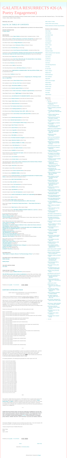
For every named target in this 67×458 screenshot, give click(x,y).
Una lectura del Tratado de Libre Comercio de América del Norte (16, 53)
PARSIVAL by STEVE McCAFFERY (52, 135)
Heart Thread (14, 125)
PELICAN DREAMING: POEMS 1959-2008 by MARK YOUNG (54, 190)
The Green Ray (14, 47)
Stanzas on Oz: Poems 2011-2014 (10, 233)
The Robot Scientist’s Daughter (18, 137)
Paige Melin (47, 78)
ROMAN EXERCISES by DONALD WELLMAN (53, 181)
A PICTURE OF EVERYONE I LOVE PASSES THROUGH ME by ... (54, 111)
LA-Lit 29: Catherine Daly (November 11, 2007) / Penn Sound (22, 200)
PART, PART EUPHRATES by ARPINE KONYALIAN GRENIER (54, 276)
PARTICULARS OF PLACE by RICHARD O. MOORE (54, 118)
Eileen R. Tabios (48, 48)
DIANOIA (4, 240)
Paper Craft (13, 199)
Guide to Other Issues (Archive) (51, 23)
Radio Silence (15, 101)
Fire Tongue (5, 223)
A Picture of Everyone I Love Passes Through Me (22, 38)
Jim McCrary (47, 60)
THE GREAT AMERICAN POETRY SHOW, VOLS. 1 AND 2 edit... (53, 296)
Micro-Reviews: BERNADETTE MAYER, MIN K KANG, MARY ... (54, 300)
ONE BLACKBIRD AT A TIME (18, 142)
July (49, 101)
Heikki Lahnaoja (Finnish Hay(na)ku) (52, 52)
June (49, 319)
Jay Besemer (48, 58)
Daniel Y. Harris (48, 44)
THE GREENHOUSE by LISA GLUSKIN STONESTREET (54, 268)
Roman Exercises (15, 103)
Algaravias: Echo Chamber (8, 236)
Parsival (12, 62)
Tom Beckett (47, 90)
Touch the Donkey (6, 217)
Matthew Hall (48, 72)
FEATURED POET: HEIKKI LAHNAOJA (53, 313)
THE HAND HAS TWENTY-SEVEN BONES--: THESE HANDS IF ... (53, 289)
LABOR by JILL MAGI (52, 283)
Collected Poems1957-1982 (8, 231)
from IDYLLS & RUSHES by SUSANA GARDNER (53, 230)
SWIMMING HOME (15, 173)
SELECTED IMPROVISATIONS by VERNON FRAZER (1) (54, 196)
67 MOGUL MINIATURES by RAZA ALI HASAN (53, 115)
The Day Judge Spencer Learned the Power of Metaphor (15, 245)
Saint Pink (14, 165)
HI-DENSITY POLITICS (7, 248)
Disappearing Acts (29, 76)
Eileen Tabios (7, 31)
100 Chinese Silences (21, 67)
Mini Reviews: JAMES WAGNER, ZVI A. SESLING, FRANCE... (54, 304)
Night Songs (18, 93)
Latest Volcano (14, 127)
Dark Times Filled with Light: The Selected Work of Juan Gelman (27, 59)
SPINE (4, 229)
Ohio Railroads (15, 145)
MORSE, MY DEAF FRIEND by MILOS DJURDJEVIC (54, 253)
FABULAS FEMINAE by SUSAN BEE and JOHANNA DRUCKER (54, 173)
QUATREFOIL (15, 189)
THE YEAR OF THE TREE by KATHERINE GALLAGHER (54, 154)
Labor (11, 197)
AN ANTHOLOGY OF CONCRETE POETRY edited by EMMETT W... (54, 169)
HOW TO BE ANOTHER (16, 179)
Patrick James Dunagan (50, 80)
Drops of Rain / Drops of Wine (9, 241)
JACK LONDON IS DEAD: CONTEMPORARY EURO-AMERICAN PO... (53, 246)
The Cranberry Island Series (16, 106)
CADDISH (13, 150)
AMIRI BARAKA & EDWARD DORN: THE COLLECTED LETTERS (53, 142)
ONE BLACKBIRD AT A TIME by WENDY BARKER (54, 224)
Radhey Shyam (6, 261)
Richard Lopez (48, 86)
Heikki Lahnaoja (6, 259)
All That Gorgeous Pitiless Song (19, 122)
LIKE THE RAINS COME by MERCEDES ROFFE (53, 193)
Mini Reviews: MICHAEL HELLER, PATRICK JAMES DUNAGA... (54, 307)
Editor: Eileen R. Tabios (50, 21)
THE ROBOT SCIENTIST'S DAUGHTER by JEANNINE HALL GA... (54, 218)
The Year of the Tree (16, 83)
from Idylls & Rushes (18, 147)
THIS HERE (14, 132)
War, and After (13, 181)
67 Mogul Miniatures (18, 42)
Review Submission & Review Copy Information (54, 25)
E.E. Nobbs (47, 46)
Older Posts (39, 443)
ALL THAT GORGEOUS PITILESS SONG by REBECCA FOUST (54, 202)
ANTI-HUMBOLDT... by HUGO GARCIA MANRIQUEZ (54, 126)
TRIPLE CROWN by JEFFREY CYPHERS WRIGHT (54, 293)
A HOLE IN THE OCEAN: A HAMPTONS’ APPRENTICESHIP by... (53, 162)
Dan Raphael (48, 42)
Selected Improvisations (16, 117)
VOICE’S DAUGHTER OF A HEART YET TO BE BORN (22, 194)
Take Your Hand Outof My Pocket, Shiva (11, 234)
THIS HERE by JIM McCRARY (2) (54, 215)
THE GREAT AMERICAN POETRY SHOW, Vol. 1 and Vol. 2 (25, 209)
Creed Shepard (48, 40)
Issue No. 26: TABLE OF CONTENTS (16, 24)
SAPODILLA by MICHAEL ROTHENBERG (53, 211)
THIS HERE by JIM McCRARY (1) (54, 213)
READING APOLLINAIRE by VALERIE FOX (53, 187)
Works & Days (6, 214)
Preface (24, 415)
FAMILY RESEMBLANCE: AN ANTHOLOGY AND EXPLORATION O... (53, 259)
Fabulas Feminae (15, 98)
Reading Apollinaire (16, 108)
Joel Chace (47, 62)
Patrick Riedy (48, 82)
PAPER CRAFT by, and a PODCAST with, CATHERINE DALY (54, 285)
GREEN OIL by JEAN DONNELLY (54, 128)
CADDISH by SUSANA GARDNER (52, 233)
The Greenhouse (17, 184)
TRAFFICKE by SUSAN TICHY (54, 145)
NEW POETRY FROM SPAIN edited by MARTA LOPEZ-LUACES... (53, 236)
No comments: (16, 284)
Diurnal (4, 247)
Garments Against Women (17, 88)
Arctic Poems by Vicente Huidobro (20, 50)
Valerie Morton (48, 94)
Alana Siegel (47, 30)
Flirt (13, 168)
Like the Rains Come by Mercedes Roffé (22, 113)
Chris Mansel (48, 38)
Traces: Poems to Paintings (8, 222)
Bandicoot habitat (16, 140)
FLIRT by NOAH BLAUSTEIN (53, 250)
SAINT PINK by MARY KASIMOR (54, 248)
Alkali (13, 65)
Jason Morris (47, 56)
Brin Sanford (47, 36)
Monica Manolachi (49, 74)
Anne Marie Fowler (49, 35)
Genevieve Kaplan (49, 50)
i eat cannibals (14, 156)
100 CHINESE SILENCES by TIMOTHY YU (53, 139)
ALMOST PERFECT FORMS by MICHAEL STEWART (54, 151)
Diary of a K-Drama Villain (8, 216)
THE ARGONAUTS (6, 232)
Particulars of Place (20, 45)
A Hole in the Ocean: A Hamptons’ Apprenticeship (23, 90)
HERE (11, 401)
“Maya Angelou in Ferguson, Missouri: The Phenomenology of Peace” (18, 253)
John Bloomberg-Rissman (50, 64)
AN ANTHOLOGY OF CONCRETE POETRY (21, 96)
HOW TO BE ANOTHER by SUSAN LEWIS (53, 263)
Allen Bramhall (48, 32)
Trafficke (12, 74)
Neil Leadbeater (48, 76)
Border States (15, 159)
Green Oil (14, 56)
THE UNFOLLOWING (16, 85)
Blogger (39, 455)
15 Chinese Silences (7, 243)
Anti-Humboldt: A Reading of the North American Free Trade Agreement (26, 52)
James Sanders (48, 54)
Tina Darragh (48, 88)
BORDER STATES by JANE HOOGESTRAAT (53, 243)
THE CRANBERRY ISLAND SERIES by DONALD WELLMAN (53, 184)
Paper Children (16, 36)
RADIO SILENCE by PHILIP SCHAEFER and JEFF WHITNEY (53, 177)
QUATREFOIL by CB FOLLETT (54, 273)
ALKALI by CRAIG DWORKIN (54, 137)
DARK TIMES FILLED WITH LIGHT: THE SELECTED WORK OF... (53, 131)
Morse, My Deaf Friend (18, 170)
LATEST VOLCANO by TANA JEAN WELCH (53, 208)
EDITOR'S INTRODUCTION (13, 290)
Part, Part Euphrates (18, 192)
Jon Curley (47, 66)
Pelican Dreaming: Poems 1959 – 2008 (19, 111)
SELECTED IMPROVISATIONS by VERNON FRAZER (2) (54, 199)
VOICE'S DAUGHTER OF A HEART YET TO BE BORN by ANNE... (54, 280)
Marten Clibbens (48, 70)
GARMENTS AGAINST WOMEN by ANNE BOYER (54, 159)
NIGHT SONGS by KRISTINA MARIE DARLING (53, 166)
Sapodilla (14, 130)
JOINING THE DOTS (17, 271)
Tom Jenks (5, 266)
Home (20, 443)
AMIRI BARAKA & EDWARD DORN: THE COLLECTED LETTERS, (25, 70)
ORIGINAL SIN (14, 186)
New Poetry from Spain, (18, 152)
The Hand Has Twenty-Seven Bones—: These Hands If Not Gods (26, 203)
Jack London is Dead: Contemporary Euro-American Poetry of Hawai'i (27, 161)
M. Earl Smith (48, 68)
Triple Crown (14, 207)
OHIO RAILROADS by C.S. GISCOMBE (53, 227)
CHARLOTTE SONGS (7, 246)
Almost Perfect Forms (18, 80)
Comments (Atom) (25, 446)
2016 (48, 99)
